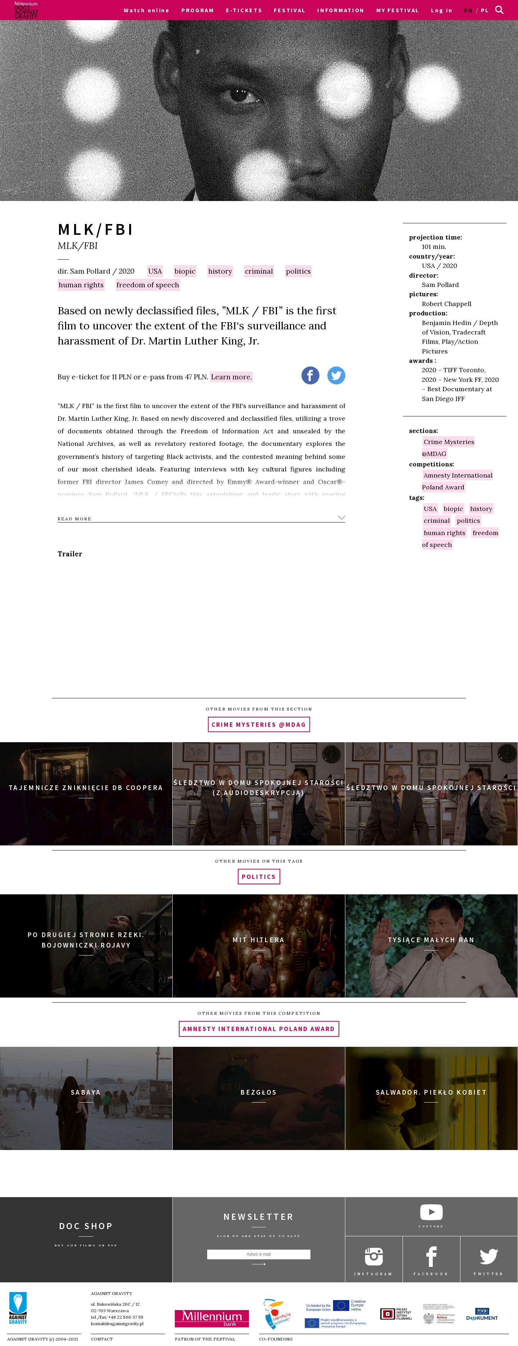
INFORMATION (341, 10)
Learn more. (231, 377)
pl (485, 10)
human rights (81, 284)
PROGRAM (197, 10)
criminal (259, 271)
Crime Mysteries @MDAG (448, 447)
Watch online (147, 10)
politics (298, 271)
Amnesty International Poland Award (457, 481)
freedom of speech (148, 284)
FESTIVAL (290, 10)
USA (155, 271)
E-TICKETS (244, 10)
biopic (185, 271)
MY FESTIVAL (397, 10)
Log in (442, 10)
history (220, 271)
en (468, 10)
